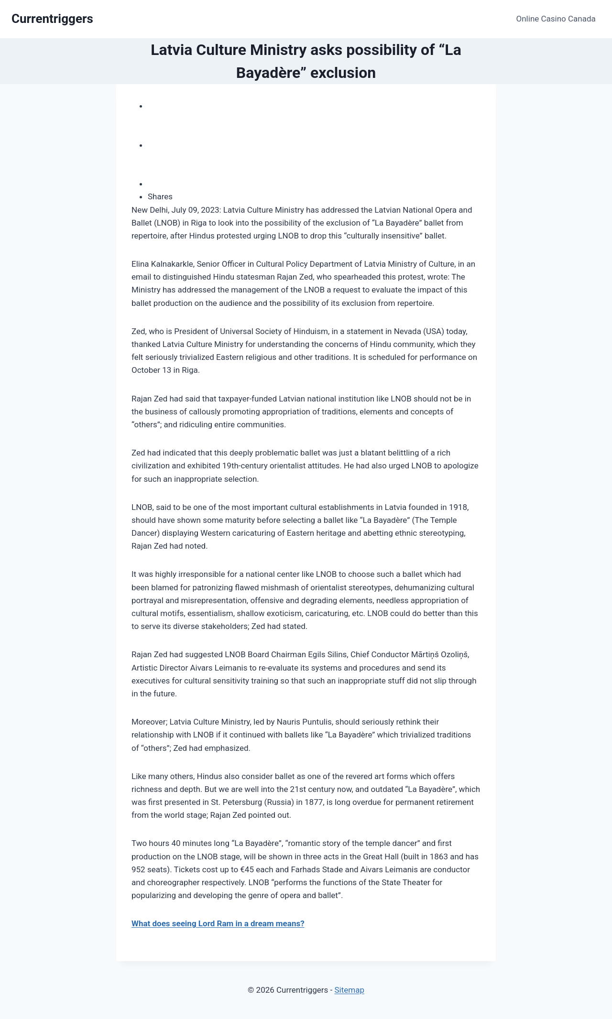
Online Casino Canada (556, 18)
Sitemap (349, 990)
